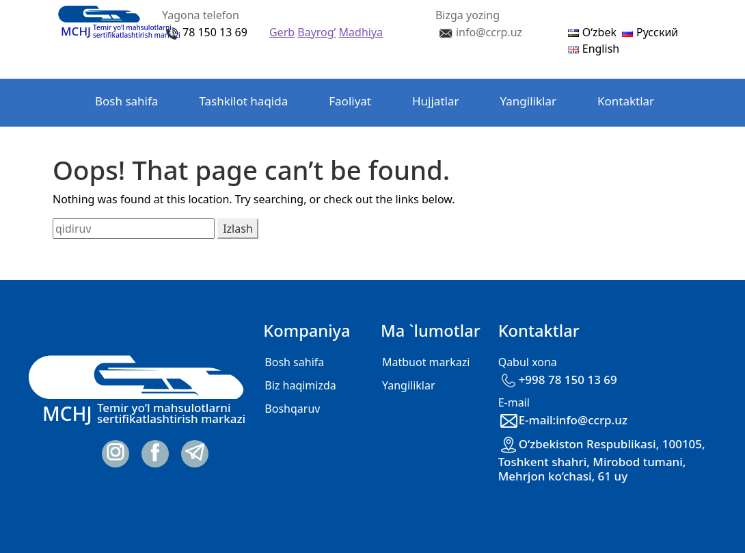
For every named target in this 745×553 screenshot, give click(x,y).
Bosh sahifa (126, 101)
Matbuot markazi (426, 362)
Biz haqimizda (300, 385)
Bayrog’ (316, 32)
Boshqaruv (292, 408)
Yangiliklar (528, 101)
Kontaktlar (625, 101)
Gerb (282, 32)
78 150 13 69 (214, 32)
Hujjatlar (435, 101)
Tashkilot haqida (243, 101)
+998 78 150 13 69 (557, 379)
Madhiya (361, 32)
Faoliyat (350, 101)
